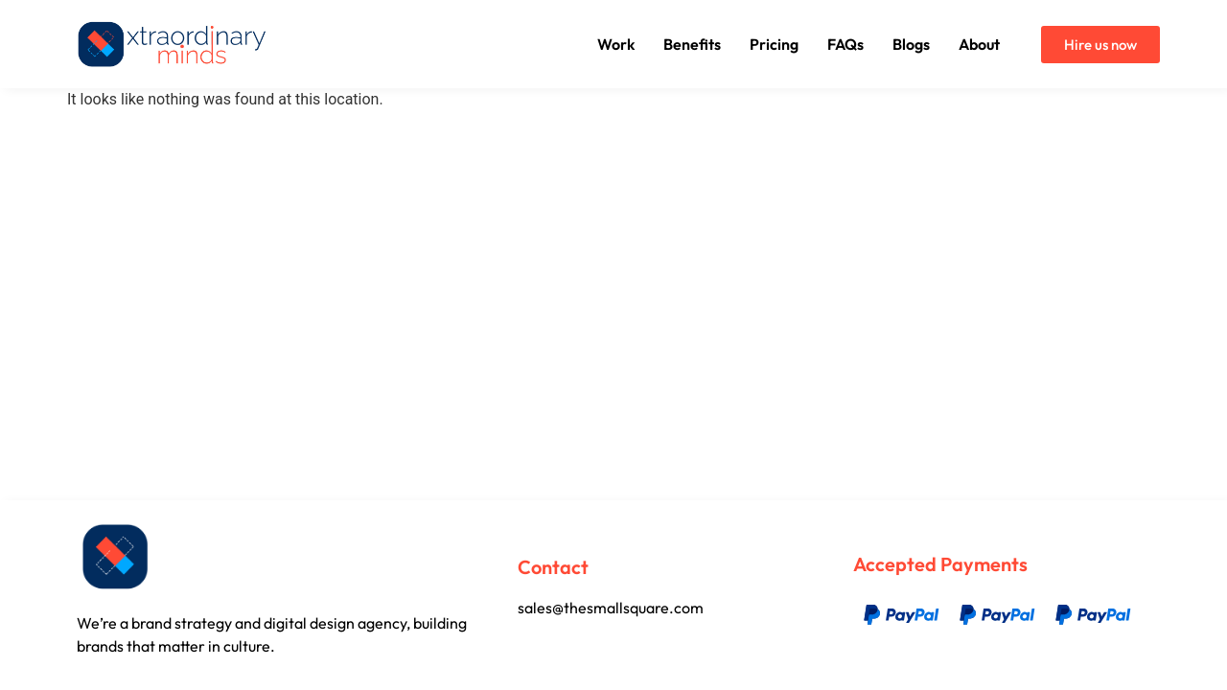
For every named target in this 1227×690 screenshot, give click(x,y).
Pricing (774, 44)
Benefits (692, 44)
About (979, 44)
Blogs (911, 44)
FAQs (845, 44)
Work (616, 44)
